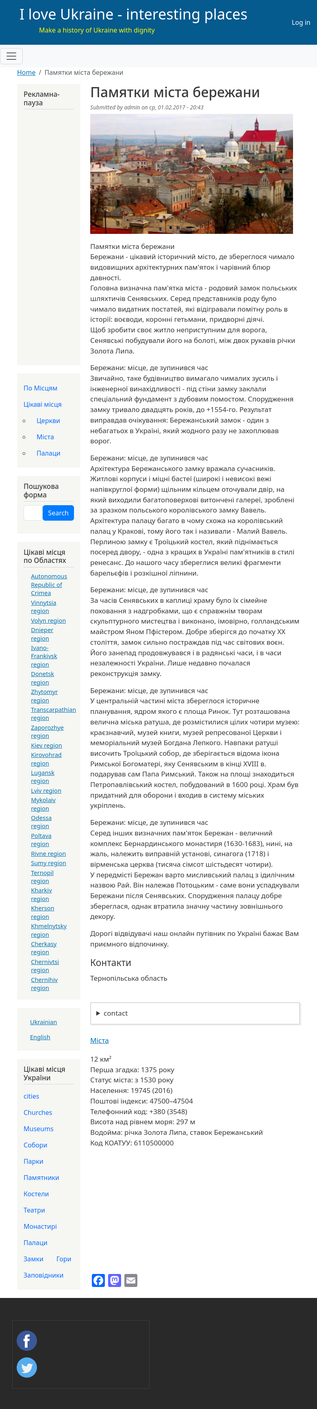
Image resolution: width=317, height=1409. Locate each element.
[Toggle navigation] (11, 56)
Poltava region (41, 839)
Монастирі (40, 1226)
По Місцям (40, 388)
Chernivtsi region (45, 966)
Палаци (49, 453)
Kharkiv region (41, 894)
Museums (39, 1128)
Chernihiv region (44, 983)
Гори (64, 1258)
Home (26, 72)
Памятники (41, 1177)
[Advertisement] (49, 235)
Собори (35, 1145)
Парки (33, 1161)
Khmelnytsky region (49, 930)
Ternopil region (42, 876)
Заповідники (43, 1275)
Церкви (48, 420)
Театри (34, 1210)
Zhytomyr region (44, 695)
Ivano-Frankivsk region (44, 655)
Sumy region (48, 863)
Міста (99, 1040)
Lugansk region (42, 776)
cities (31, 1096)
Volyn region (48, 620)
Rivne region (48, 853)
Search (58, 512)
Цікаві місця (43, 404)
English (40, 1037)
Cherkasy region (43, 948)
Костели (36, 1193)
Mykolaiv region (43, 804)
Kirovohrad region (46, 758)
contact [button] (116, 1013)
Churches (38, 1112)
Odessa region (41, 822)
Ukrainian (43, 1022)
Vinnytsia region (43, 606)
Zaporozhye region (47, 731)
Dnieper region (42, 634)
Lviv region (46, 790)
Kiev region (46, 745)
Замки (33, 1258)
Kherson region (42, 912)
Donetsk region (42, 678)
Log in (301, 22)
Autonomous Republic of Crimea (49, 584)
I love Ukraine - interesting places (134, 14)
